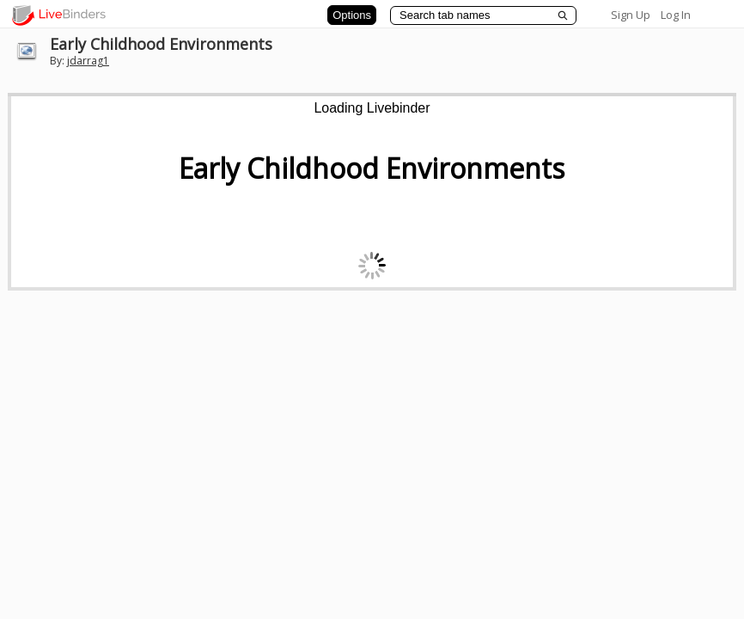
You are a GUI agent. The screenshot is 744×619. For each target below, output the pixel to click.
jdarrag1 (88, 60)
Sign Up (630, 14)
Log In (676, 14)
